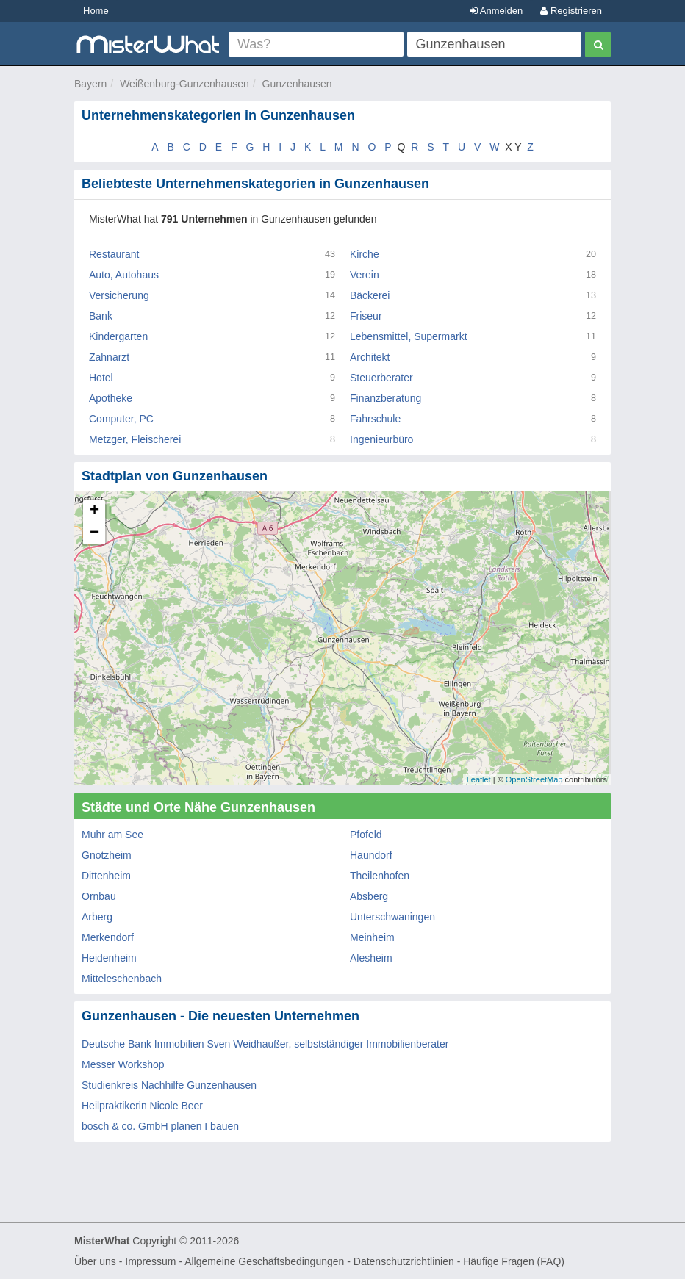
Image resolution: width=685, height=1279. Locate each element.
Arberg (97, 917)
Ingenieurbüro (381, 439)
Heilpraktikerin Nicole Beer (142, 1106)
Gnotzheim (107, 855)
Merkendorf (108, 937)
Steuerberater (381, 377)
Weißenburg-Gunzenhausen (184, 84)
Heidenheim (109, 958)
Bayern (90, 84)
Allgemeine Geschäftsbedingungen (264, 1261)
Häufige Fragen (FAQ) (513, 1261)
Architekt (370, 357)
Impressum (150, 1261)
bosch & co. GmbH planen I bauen (160, 1126)
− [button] (94, 533)
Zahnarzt (109, 357)
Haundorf (371, 855)
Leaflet (479, 779)
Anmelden (496, 10)
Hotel (101, 377)
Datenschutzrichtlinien (404, 1261)
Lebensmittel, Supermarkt (408, 336)
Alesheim (371, 958)
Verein (364, 275)
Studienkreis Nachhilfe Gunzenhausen (169, 1085)
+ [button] (94, 511)
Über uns (95, 1261)
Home (96, 10)
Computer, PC (121, 419)
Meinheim (372, 937)
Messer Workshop (123, 1064)
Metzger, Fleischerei (135, 439)
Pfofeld (366, 834)
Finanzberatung (385, 398)
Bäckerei (370, 295)
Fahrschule (375, 419)
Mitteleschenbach (122, 978)
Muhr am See (112, 834)
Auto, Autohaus (124, 275)
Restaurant (114, 254)
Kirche (364, 254)
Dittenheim (106, 876)
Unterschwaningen (392, 917)
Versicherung (119, 295)
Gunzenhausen (297, 84)
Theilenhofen (379, 876)
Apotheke (110, 398)
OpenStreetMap (534, 779)
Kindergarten (118, 336)
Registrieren (571, 10)
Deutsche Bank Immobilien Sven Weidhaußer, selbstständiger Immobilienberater (265, 1044)
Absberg (369, 896)
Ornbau (99, 896)
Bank (100, 316)
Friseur (366, 316)
